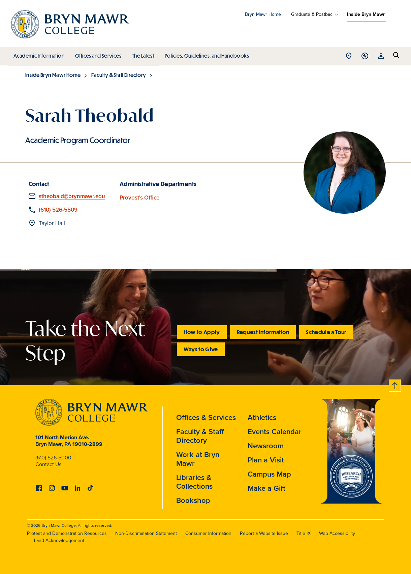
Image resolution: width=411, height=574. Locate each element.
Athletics (262, 417)
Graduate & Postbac (312, 14)
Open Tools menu (364, 56)
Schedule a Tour (326, 332)
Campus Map (269, 474)
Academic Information (38, 54)
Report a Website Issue (264, 533)
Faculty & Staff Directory (118, 75)
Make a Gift (266, 488)
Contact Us (48, 464)
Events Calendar (275, 431)
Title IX (303, 533)
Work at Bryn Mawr (197, 459)
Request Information (263, 332)
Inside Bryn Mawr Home (53, 75)
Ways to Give (201, 349)
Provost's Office (139, 197)
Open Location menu (348, 56)
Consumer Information (208, 533)
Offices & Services (206, 417)
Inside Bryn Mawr (366, 14)
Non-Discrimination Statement (146, 533)
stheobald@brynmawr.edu (72, 196)
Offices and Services (97, 54)
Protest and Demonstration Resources (67, 533)
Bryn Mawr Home (263, 14)
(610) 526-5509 (58, 210)
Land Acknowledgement (59, 540)
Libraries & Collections (194, 482)
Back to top (395, 384)
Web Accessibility (337, 533)
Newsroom (266, 445)
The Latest (141, 54)
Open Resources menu (381, 56)
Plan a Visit (266, 459)
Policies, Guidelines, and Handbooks (204, 54)
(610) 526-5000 (53, 457)
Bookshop (193, 500)
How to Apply (202, 332)
